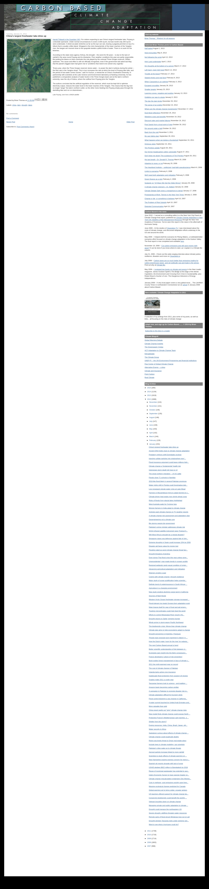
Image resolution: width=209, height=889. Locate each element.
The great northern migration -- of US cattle (165, 474)
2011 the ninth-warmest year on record (163, 664)
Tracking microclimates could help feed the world (167, 611)
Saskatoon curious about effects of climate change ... (169, 733)
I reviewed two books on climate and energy (170, 269)
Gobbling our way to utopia (155, 97)
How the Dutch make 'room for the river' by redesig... (168, 641)
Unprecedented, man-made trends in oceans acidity (168, 561)
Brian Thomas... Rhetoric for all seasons (160, 38)
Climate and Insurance (153, 371)
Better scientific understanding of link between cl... (167, 649)
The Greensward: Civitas (154, 347)
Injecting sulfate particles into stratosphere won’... (167, 459)
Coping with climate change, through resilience (166, 577)
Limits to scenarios (152, 171)
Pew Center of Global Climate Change (159, 364)
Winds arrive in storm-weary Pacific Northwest (166, 622)
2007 (149, 846)
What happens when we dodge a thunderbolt (161, 140)
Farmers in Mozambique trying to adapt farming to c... (169, 493)
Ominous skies (150, 144)
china (14, 105)
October (152, 410)
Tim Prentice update (152, 148)
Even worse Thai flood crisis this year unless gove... (168, 558)
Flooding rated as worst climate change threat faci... (168, 550)
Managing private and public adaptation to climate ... (168, 805)
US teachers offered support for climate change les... (168, 794)
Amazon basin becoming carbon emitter (164, 687)
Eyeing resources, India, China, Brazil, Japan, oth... (168, 725)
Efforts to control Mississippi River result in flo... (166, 615)
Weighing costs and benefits (155, 117)
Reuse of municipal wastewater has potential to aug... (169, 771)
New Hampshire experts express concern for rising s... (169, 760)
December (153, 402)
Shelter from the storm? (158, 722)
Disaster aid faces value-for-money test (163, 546)
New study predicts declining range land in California (168, 592)
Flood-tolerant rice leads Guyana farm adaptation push (169, 603)
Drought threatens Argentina (159, 554)
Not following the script (153, 57)
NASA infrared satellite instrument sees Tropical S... (168, 531)
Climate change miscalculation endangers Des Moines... (170, 779)
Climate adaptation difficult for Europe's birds (165, 695)
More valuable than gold (158, 706)
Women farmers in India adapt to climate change (167, 508)
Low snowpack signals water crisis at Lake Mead (167, 489)
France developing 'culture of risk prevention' (165, 657)
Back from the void (152, 132)
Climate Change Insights (154, 344)
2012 (149, 399)
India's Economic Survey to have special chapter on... (169, 775)
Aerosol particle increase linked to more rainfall (166, 752)
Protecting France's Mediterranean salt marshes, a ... (169, 718)
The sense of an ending (153, 105)
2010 (149, 835)
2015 (149, 388)
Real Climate (149, 377)
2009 (149, 838)
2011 (149, 831)
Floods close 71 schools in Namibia (162, 478)
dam (19, 105)
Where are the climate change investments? (161, 109)
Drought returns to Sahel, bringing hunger (164, 619)
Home (71, 122)
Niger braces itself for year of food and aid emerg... (168, 607)
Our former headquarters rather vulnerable (160, 152)
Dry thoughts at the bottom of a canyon (159, 66)
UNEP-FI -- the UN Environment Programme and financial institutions (171, 361)
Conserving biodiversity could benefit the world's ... (168, 798)
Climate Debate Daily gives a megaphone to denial (164, 191)
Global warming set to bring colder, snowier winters (168, 790)
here (182, 241)
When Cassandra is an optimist (156, 82)
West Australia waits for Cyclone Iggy (163, 504)
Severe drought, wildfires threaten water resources (168, 813)
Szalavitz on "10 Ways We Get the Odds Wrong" (163, 183)
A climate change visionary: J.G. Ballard (159, 187)
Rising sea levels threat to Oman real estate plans (167, 741)
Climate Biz (161, 265)
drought (24, 105)
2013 (149, 395)
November (153, 406)
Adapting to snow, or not (154, 163)
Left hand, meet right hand (154, 70)
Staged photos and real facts (155, 78)
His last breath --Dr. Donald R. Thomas (159, 160)
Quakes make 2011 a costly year (161, 680)
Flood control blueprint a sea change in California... (168, 699)
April (151, 433)
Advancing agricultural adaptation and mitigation (167, 569)
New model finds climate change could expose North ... (169, 714)
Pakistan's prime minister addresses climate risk (167, 527)
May (151, 429)
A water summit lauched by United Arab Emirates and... (169, 703)
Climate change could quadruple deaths (164, 737)
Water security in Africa (157, 729)
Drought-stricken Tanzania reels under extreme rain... (169, 821)
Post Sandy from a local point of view (158, 125)
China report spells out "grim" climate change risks (168, 710)
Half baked (149, 48)
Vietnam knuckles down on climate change (165, 802)
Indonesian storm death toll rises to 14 (163, 470)
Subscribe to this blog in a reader (157, 331)
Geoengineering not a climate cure (162, 520)
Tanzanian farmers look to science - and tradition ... (168, 683)
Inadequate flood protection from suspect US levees (168, 676)
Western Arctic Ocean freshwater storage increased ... (169, 600)
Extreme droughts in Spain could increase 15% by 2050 (170, 542)
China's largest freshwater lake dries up (164, 447)
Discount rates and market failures (157, 121)
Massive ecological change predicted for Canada (167, 786)
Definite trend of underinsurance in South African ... (168, 584)
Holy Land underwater (153, 62)
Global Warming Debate (154, 340)
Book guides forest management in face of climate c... (169, 661)
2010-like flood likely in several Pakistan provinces (168, 481)
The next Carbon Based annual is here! (163, 645)
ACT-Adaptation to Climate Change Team (160, 350)
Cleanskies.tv (175, 256)
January (152, 444)
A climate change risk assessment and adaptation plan (169, 516)
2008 (149, 842)
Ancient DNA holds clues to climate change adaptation (169, 451)
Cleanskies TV (172, 228)
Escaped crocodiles (152, 86)
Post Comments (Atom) (25, 127)
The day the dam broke (153, 101)
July (151, 421)
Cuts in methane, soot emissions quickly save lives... (168, 783)
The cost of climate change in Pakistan (163, 668)
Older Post (130, 122)
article (185, 285)
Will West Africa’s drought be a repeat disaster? (166, 535)
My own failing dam (152, 136)
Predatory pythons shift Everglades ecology (165, 455)
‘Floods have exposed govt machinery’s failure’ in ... (168, 638)
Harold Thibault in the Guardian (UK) (66, 39)
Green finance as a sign (154, 179)
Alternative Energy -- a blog (155, 367)
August (152, 417)
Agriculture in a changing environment (163, 588)
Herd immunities (151, 53)
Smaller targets (150, 89)
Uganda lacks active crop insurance (162, 672)
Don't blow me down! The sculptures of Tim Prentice (164, 156)
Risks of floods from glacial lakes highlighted (165, 500)
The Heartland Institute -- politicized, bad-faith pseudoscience (168, 167)
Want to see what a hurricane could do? (164, 824)
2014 (149, 392)
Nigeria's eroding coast (157, 573)
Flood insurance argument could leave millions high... (169, 462)
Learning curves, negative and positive (159, 93)
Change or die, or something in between (160, 199)
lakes (30, 105)
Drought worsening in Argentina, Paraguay (165, 634)
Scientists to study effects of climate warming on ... (168, 756)
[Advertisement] (157, 860)
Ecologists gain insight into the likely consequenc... (168, 653)
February (153, 440)
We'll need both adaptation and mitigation (160, 175)
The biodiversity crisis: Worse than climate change (168, 626)
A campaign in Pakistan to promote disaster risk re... (168, 691)
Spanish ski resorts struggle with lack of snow (166, 764)
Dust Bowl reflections (152, 113)
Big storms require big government (162, 523)
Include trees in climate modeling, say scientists (167, 744)
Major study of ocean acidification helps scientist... (167, 580)
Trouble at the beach (152, 74)
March (151, 436)
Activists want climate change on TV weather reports (168, 512)
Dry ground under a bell (153, 128)
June (151, 425)
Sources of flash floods (157, 596)
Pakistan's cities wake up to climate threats (165, 748)
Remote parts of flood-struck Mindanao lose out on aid (169, 817)
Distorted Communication (154, 206)
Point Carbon (149, 374)
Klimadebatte (149, 354)
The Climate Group (152, 357)
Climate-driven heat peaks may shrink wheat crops (168, 497)
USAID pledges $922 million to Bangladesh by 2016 (168, 767)
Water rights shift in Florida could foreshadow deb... (168, 485)
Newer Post (10, 122)
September (153, 414)
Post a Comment (12, 118)
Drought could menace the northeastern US (165, 809)
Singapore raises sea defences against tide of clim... (168, 539)
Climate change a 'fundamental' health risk (165, 466)
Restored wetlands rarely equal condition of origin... (168, 565)
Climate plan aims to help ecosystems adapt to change (169, 630)
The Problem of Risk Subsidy (155, 202)
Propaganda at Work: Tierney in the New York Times (164, 195)
